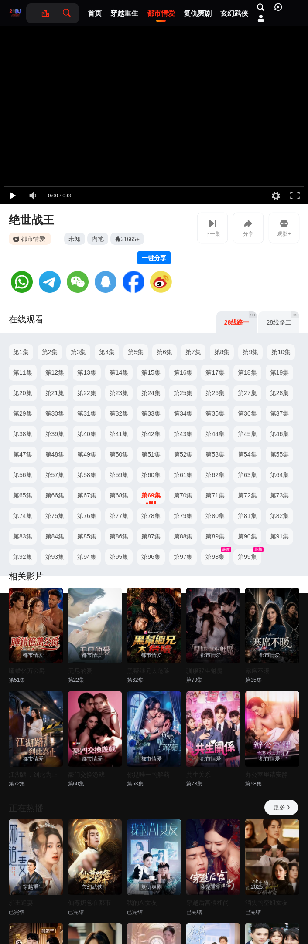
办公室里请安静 (266, 774)
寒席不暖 (257, 670)
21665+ (130, 239)
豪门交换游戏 (86, 774)
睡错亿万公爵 (27, 670)
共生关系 (198, 774)
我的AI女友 (142, 902)
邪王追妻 (21, 902)
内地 (98, 238)
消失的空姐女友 (266, 902)
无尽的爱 (80, 670)
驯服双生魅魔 (204, 670)
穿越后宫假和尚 (207, 902)
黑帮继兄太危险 (148, 670)
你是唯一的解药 (148, 774)
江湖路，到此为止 (33, 774)
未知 (74, 238)
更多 (282, 807)
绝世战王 (31, 220)
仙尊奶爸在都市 (89, 902)
